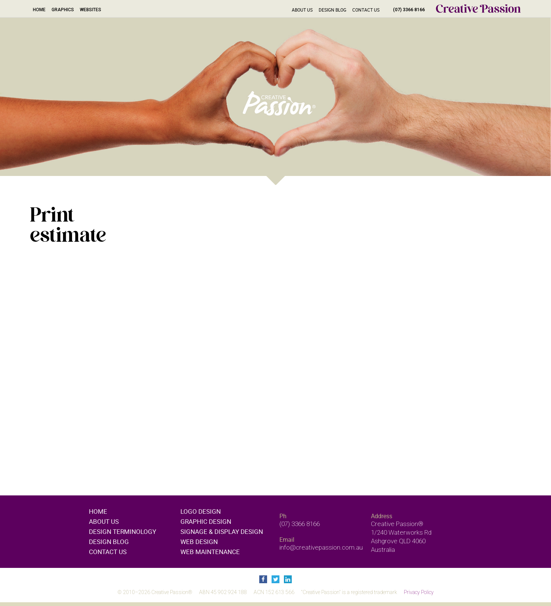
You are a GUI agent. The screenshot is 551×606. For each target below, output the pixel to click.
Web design (199, 541)
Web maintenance (210, 551)
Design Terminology (122, 531)
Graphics (63, 9)
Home (39, 9)
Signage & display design (221, 531)
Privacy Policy (419, 592)
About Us (302, 10)
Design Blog (332, 10)
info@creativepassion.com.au (321, 547)
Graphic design (205, 521)
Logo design (200, 511)
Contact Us (366, 10)
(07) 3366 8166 (409, 9)
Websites (90, 9)
